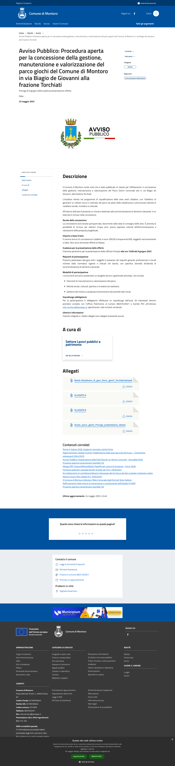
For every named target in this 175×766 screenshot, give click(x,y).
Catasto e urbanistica (61, 671)
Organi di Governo (23, 654)
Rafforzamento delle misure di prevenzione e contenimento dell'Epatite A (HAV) (99, 483)
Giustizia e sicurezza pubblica (100, 657)
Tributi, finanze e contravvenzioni (102, 660)
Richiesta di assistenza (61, 700)
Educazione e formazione (98, 654)
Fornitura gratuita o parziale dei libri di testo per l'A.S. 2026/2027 (92, 469)
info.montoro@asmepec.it (75, 307)
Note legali (92, 703)
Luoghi (127, 672)
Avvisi (38, 32)
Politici (19, 667)
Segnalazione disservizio (62, 693)
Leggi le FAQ (57, 696)
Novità (30, 32)
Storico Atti (92, 696)
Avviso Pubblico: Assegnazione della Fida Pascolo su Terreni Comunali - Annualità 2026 (103, 459)
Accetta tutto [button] (78, 756)
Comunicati (128, 657)
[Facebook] (133, 13)
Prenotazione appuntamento (64, 690)
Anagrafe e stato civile (61, 654)
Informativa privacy (96, 700)
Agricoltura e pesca (96, 674)
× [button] (172, 739)
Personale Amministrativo (27, 671)
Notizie (127, 654)
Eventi (126, 675)
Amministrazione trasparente (100, 690)
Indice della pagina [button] (29, 172)
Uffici (18, 661)
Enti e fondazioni (23, 664)
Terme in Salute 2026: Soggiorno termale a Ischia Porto (88, 449)
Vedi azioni (130, 56)
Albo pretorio (93, 693)
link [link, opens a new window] (108, 751)
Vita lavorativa (58, 661)
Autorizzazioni (94, 671)
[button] (87, 762)
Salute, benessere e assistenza (100, 667)
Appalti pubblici (58, 667)
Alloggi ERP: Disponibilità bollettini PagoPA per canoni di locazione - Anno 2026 (99, 466)
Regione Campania (23, 3)
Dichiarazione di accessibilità (100, 707)
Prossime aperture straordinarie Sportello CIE (83, 463)
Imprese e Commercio (61, 664)
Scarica (127, 386)
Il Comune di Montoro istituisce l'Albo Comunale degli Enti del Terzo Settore (97, 480)
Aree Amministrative (24, 657)
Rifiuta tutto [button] (97, 756)
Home (21, 32)
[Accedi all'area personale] (146, 3)
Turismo (55, 674)
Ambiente (92, 664)
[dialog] (87, 751)
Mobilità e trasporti (60, 678)
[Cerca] (156, 13)
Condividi (130, 51)
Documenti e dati (23, 674)
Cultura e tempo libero (61, 657)
